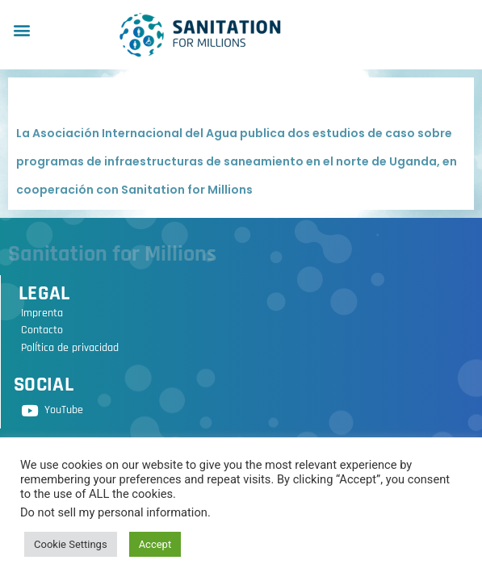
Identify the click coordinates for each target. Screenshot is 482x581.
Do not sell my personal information (113, 512)
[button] (21, 29)
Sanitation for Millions (112, 254)
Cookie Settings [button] (70, 544)
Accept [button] (155, 544)
